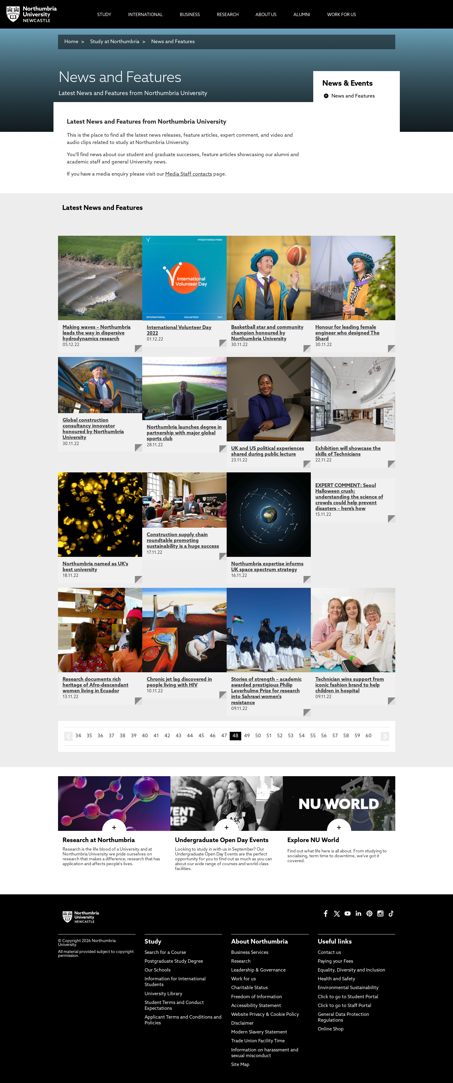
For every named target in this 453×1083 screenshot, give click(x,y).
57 (335, 736)
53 (290, 736)
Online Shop (331, 1029)
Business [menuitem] (190, 15)
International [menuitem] (145, 15)
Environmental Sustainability (348, 988)
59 (357, 736)
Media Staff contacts (188, 174)
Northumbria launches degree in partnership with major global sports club (184, 433)
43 (178, 736)
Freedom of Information (256, 997)
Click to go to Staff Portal (344, 1006)
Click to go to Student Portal (348, 997)
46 (213, 736)
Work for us (243, 979)
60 (368, 736)
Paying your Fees (335, 961)
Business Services (249, 953)
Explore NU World (313, 841)
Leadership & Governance (258, 970)
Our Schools (157, 970)
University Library (163, 994)
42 (167, 736)
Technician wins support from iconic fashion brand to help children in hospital (349, 685)
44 (190, 736)
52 (280, 736)
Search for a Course (165, 953)
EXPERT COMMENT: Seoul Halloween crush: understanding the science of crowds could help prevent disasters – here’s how (349, 497)
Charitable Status (249, 988)
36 (100, 736)
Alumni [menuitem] (301, 15)
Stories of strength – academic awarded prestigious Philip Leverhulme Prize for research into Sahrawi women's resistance (266, 691)
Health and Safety (336, 979)
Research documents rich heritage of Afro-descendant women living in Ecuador (96, 685)
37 (111, 736)
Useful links (335, 942)
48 (235, 736)
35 (89, 736)
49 (247, 736)
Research (241, 961)
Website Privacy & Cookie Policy (265, 1015)
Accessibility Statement (256, 1006)
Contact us (329, 953)
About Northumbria (259, 942)
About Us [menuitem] (266, 15)
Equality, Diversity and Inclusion (351, 970)
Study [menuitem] (104, 15)
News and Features (173, 41)
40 (145, 736)
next (385, 736)
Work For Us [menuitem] (341, 15)
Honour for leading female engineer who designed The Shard (347, 333)
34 (78, 736)
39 (133, 736)
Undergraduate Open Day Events (222, 841)
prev (68, 736)
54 (302, 736)
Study (153, 942)
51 (269, 736)
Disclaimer (242, 1023)
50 (258, 736)
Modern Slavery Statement (259, 1032)
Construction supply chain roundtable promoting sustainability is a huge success (183, 541)
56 (324, 736)
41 (156, 736)
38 (122, 736)
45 (201, 736)
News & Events (347, 83)
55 (313, 736)
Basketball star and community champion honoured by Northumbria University (267, 333)
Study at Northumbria (114, 41)
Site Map (240, 1065)
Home (71, 41)
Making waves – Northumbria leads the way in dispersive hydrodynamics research (97, 333)
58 (346, 736)
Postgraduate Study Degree (174, 961)
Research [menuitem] (228, 15)
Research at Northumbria (99, 841)
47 (224, 736)
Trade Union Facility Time (258, 1041)
